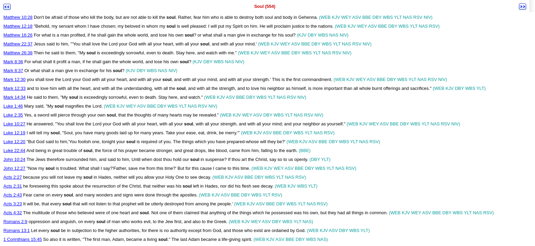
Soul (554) (264, 6)
